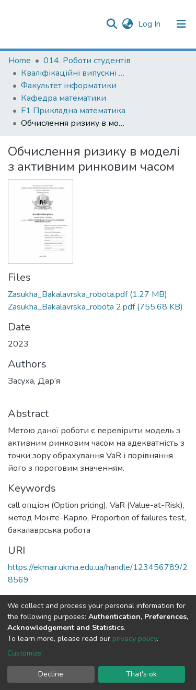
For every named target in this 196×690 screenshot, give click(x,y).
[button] (127, 24)
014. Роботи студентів (87, 60)
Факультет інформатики (69, 85)
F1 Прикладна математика (73, 110)
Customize (24, 653)
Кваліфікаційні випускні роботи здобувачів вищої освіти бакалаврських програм (73, 73)
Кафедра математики (63, 98)
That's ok (141, 674)
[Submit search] (112, 24)
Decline (50, 674)
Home (19, 60)
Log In (150, 24)
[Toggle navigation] (181, 24)
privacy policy (134, 639)
